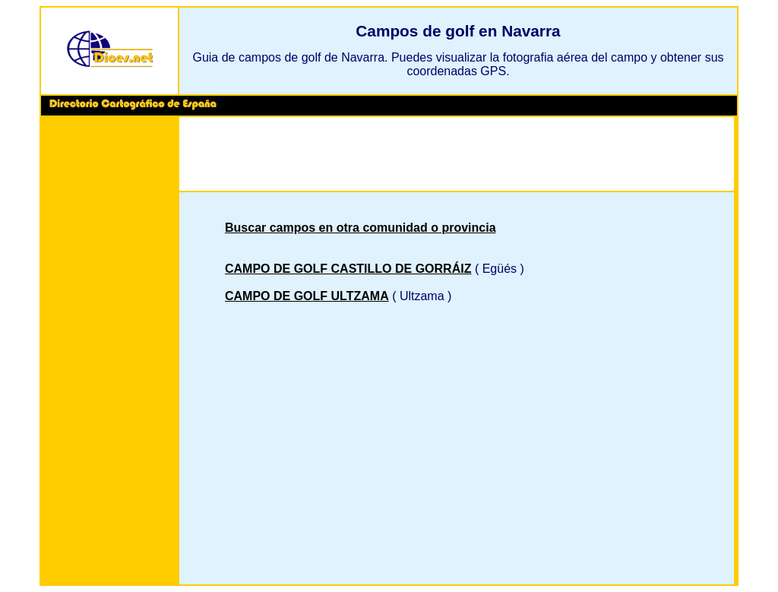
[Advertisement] (109, 353)
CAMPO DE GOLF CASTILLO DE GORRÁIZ (348, 268)
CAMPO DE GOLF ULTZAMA (307, 296)
